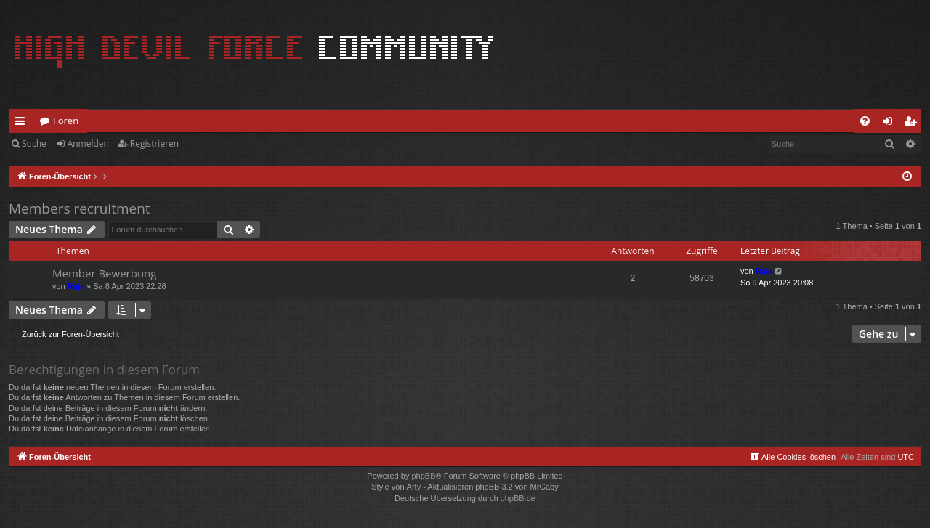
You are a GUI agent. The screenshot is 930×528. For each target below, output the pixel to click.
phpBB (423, 475)
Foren (65, 120)
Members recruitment (79, 208)
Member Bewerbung (104, 273)
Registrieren (154, 143)
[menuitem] (865, 121)
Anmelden (88, 143)
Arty (414, 486)
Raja (76, 286)
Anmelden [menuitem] (891, 123)
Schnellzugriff (23, 123)
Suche (34, 143)
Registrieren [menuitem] (913, 123)
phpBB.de (518, 498)
